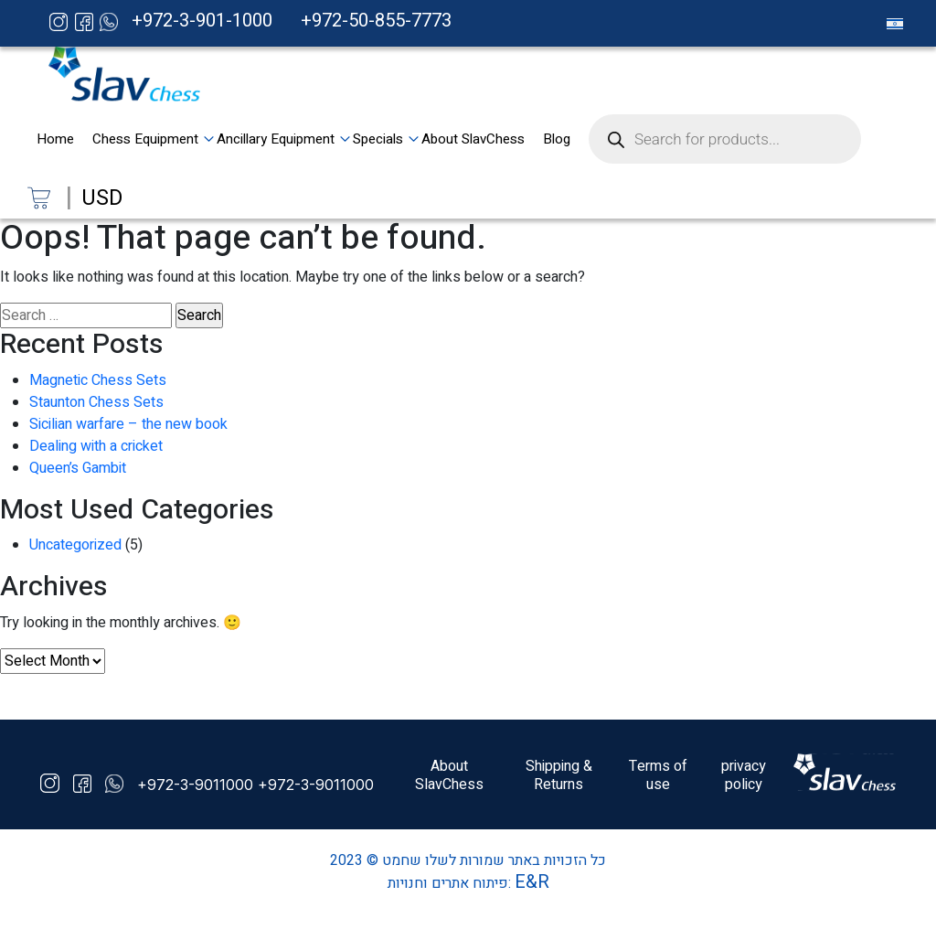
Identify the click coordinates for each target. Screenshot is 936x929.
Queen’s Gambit (77, 468)
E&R (532, 882)
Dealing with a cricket (96, 446)
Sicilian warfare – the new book (128, 424)
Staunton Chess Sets (96, 402)
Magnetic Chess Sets (97, 380)
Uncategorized (75, 545)
